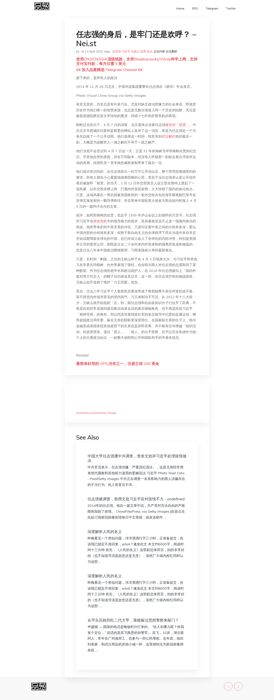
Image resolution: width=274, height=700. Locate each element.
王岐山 (135, 51)
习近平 (126, 51)
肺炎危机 (100, 221)
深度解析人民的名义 (105, 531)
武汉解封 (168, 136)
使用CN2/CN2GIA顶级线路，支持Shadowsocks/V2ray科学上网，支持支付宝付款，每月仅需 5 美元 (137, 61)
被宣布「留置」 (177, 125)
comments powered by (96, 413)
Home (180, 8)
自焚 (143, 51)
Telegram (212, 8)
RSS (195, 8)
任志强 (116, 51)
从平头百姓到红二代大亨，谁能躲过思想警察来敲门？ (133, 620)
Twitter (231, 8)
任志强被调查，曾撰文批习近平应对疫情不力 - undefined (136, 498)
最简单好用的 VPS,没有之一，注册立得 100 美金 (117, 363)
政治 (149, 51)
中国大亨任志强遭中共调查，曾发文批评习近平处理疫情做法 (137, 458)
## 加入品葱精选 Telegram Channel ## (109, 69)
